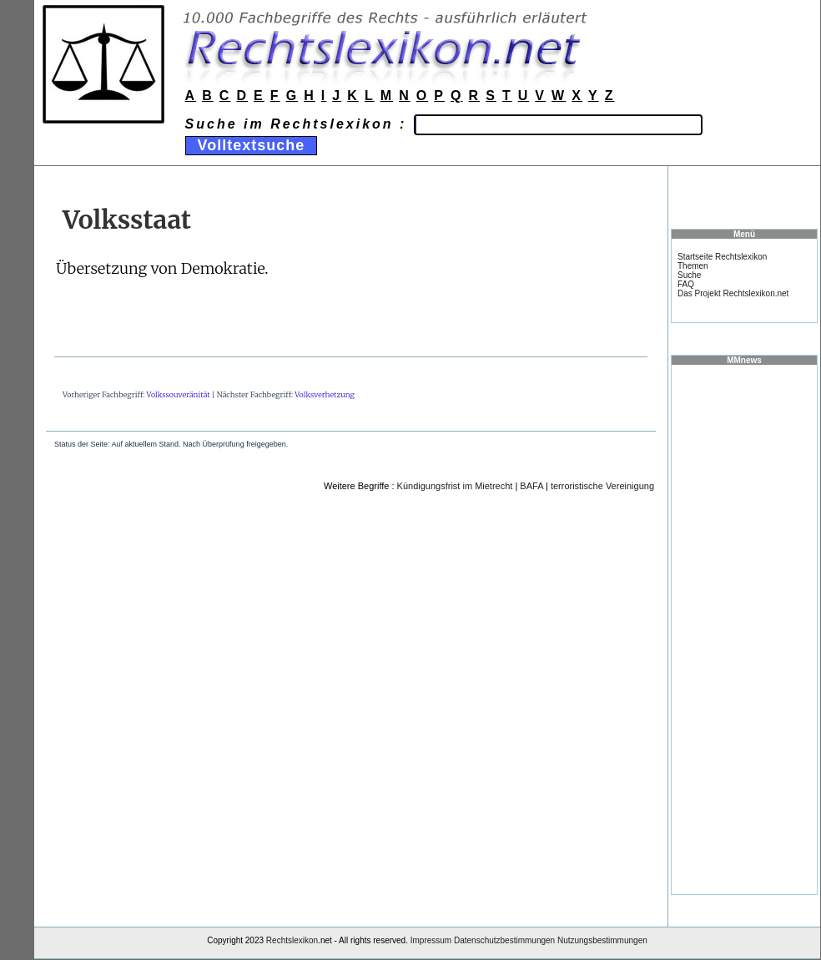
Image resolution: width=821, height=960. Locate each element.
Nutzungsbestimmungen (602, 940)
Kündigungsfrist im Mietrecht (455, 486)
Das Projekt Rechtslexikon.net (732, 293)
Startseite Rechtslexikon (722, 256)
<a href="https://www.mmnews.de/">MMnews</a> (744, 628)
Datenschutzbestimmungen (504, 940)
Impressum (430, 940)
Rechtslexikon (292, 940)
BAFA (531, 486)
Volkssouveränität (178, 394)
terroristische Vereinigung (602, 486)
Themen (692, 265)
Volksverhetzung (325, 394)
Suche (689, 275)
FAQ (685, 284)
